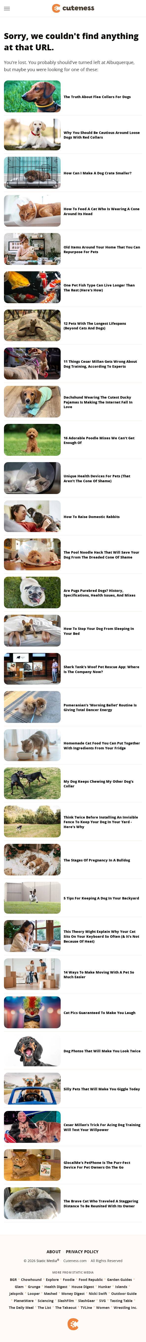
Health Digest (55, 1286)
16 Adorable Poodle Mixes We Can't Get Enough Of (99, 440)
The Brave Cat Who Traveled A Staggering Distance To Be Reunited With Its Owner (101, 1203)
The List (44, 1307)
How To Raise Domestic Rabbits (92, 516)
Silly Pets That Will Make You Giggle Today (102, 1089)
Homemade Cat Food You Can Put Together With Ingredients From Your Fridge (102, 745)
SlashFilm (66, 1300)
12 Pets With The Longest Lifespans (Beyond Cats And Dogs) (95, 326)
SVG (102, 1300)
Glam (19, 1286)
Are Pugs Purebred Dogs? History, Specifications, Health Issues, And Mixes (99, 593)
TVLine (86, 1307)
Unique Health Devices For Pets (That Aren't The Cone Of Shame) (97, 478)
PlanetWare (24, 1300)
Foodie (68, 1279)
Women (103, 1307)
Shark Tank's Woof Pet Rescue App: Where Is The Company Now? (101, 669)
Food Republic (91, 1279)
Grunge (34, 1286)
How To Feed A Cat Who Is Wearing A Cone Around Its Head (102, 211)
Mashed (50, 1293)
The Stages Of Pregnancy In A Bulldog (97, 860)
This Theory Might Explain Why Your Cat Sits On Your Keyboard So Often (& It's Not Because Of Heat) (101, 936)
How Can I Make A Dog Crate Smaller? (97, 173)
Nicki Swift (98, 1293)
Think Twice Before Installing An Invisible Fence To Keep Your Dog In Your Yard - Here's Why (101, 822)
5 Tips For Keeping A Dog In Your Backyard (101, 898)
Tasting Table (121, 1300)
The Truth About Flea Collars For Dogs (97, 96)
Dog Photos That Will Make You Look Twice (102, 1051)
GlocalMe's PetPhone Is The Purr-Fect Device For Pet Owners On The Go (97, 1165)
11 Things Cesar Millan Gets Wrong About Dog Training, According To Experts (100, 364)
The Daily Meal (21, 1307)
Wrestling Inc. (125, 1307)
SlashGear (86, 1300)
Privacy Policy (82, 1251)
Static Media (46, 1260)
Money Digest (73, 1293)
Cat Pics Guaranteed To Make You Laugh (99, 1012)
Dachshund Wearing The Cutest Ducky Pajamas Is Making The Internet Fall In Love (98, 402)
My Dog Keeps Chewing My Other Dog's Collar (98, 784)
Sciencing (46, 1300)
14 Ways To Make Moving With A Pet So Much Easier (99, 974)
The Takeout (65, 1307)
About (54, 1251)
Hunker (104, 1286)
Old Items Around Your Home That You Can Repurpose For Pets (102, 249)
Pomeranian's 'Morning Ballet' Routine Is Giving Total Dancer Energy (100, 707)
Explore (52, 1279)
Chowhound (31, 1279)
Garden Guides (119, 1279)
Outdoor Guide (124, 1293)
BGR (13, 1279)
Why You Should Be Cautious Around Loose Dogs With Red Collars (102, 135)
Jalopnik (16, 1293)
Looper (34, 1293)
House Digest (83, 1286)
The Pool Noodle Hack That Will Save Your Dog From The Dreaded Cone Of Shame (101, 555)
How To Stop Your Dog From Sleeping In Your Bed (99, 631)
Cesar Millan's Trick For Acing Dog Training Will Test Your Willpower (102, 1127)
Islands (121, 1286)
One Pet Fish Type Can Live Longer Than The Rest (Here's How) (99, 287)
